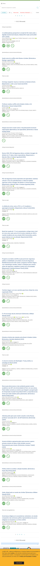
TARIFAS (18, 368)
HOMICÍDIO (16, 243)
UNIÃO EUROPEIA (10, 451)
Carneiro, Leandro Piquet (7, 158)
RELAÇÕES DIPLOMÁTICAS (12, 343)
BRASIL (19, 162)
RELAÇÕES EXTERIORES (11, 475)
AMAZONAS (10, 297)
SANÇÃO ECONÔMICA (11, 424)
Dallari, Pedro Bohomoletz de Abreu (9, 397)
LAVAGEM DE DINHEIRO (31, 161)
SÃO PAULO (4, 297)
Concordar (19, 563)
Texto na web (5, 76)
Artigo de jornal (6, 284)
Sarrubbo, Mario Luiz (6, 293)
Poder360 (8, 86)
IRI (19, 41)
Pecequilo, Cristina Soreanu (16, 133)
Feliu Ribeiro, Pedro (6, 364)
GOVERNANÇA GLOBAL (11, 524)
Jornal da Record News (10, 450)
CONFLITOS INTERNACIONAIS (16, 64)
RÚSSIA (8, 425)
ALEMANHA (4, 66)
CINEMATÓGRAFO (10, 42)
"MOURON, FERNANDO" (26, 12)
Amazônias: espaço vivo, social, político (14, 522)
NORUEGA (30, 524)
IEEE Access (8, 41)
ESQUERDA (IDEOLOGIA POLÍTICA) (16, 345)
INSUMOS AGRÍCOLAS (27, 214)
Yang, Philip (26, 317)
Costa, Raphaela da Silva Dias (8, 521)
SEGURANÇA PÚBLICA (11, 161)
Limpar (37, 12)
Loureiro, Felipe (5, 107)
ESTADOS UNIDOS (30, 64)
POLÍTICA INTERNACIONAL (22, 320)
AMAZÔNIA (24, 524)
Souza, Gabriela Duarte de (7, 38)
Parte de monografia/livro (8, 510)
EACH (17, 41)
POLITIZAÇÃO (14, 162)
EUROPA (23, 321)
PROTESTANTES (15, 88)
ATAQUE (30, 110)
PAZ (25, 64)
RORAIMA (34, 524)
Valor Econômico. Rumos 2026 (12, 160)
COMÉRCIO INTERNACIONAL (26, 368)
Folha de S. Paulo (9, 295)
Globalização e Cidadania (11, 398)
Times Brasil (8, 422)
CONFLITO (21, 88)
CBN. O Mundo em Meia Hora (12, 134)
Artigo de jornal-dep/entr (8, 147)
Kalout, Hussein (18, 317)
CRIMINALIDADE (9, 243)
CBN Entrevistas (9, 109)
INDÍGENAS (19, 524)
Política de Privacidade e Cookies (28, 556)
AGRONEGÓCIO (19, 214)
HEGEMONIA (9, 320)
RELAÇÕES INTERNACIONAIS (12, 400)
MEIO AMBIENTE (29, 400)
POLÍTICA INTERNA (22, 343)
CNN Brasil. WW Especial (11, 318)
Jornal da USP (8, 271)
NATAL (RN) (12, 274)
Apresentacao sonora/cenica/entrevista (12, 52)
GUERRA (8, 64)
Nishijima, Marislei (6, 39)
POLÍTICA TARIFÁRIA (12, 453)
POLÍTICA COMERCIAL (11, 368)
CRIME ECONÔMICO (6, 162)
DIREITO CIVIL (19, 272)
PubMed (20, 38)
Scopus (16, 38)
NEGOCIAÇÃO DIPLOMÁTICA (14, 137)
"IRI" (10, 12)
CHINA (35, 64)
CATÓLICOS (8, 88)
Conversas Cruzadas (10, 63)
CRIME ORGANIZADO (20, 161)
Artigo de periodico (6, 27)
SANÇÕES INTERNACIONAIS (22, 424)
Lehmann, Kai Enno (6, 85)
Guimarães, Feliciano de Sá (8, 61)
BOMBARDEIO (5, 137)
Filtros (4, 12)
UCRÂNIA (4, 425)
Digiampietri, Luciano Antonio (29, 38)
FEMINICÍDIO (22, 243)
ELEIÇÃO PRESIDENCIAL (22, 475)
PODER (13, 320)
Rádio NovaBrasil (9, 342)
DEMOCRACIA (22, 400)
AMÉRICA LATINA (14, 500)
